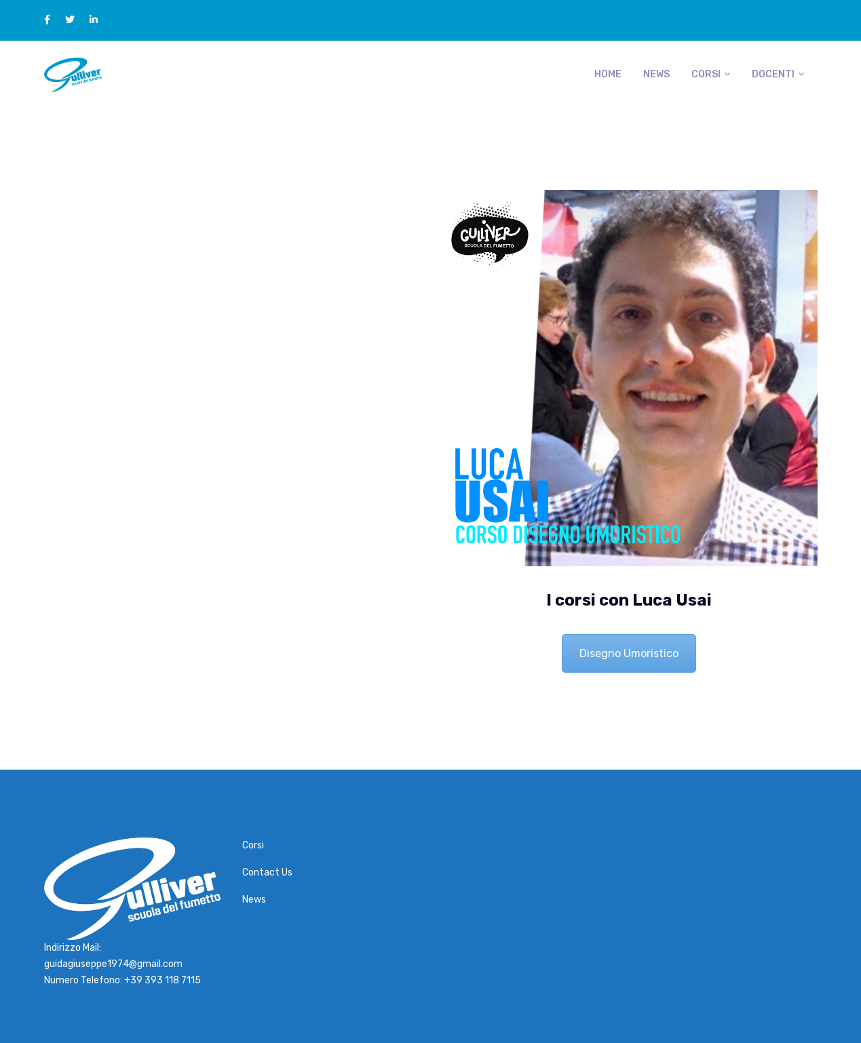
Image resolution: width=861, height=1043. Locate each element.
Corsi (706, 74)
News (656, 74)
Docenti (773, 74)
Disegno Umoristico (628, 653)
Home (607, 74)
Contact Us (267, 872)
